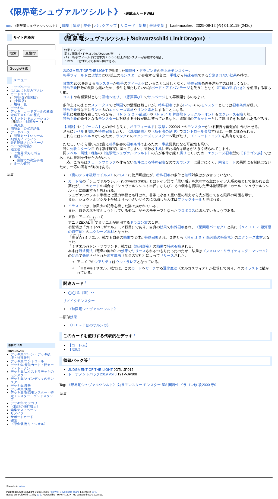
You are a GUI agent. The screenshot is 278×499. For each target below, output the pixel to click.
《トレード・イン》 (206, 136)
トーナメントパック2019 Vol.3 (92, 374)
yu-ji (39, 494)
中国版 (20, 100)
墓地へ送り (110, 97)
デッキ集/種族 (21, 385)
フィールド (79, 75)
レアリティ (103, 262)
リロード (127, 25)
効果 (163, 227)
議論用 (19, 156)
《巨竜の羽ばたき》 (231, 88)
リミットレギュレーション (30, 118)
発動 (85, 255)
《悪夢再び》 (133, 97)
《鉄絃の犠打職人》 (25, 406)
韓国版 (31, 97)
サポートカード (22, 416)
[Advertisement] (29, 257)
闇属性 (130, 71)
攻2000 (204, 385)
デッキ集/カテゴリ (24, 403)
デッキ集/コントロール (27, 361)
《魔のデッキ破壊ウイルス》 (91, 175)
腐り (183, 153)
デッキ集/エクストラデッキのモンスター (32, 373)
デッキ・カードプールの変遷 (32, 111)
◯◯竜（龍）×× (81, 293)
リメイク (17, 413)
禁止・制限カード (29, 121)
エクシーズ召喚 (231, 114)
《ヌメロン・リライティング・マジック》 (235, 251)
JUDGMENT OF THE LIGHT (85, 71)
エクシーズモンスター (151, 136)
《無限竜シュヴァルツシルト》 (126, 153)
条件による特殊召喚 (149, 162)
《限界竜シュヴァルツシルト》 (63, 11)
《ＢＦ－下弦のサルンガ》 (89, 325)
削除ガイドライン (24, 139)
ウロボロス (186, 210)
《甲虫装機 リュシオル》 (29, 424)
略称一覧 (20, 104)
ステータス (100, 105)
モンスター (129, 75)
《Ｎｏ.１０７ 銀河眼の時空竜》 (209, 237)
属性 (84, 153)
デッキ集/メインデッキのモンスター (32, 380)
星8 (164, 385)
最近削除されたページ (27, 142)
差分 (87, 25)
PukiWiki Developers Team (64, 492)
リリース (139, 251)
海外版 (19, 125)
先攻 (73, 149)
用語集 (15, 128)
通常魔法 (86, 251)
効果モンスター (130, 385)
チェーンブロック (102, 162)
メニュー (20, 80)
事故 (165, 144)
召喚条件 (239, 105)
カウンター (185, 162)
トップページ (20, 87)
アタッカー (202, 119)
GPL (94, 492)
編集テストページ (24, 409)
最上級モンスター (174, 71)
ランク (96, 110)
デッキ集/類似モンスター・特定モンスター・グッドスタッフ (32, 396)
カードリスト (20, 94)
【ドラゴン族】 (251, 153)
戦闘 (119, 105)
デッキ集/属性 (21, 389)
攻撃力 (96, 75)
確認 (14, 420)
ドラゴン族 (148, 71)
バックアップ (105, 25)
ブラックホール (190, 199)
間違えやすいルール (28, 135)
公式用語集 (32, 128)
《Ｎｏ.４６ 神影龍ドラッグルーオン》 (184, 114)
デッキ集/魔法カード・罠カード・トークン (32, 366)
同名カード (227, 162)
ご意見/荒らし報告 (27, 153)
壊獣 (91, 131)
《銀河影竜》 (142, 246)
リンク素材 (146, 110)
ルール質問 (22, 163)
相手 (66, 75)
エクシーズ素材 (121, 110)
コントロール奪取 (197, 131)
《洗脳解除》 (137, 131)
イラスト (75, 206)
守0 (213, 385)
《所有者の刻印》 (165, 131)
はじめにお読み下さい (27, 90)
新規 (142, 25)
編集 (66, 25)
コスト (68, 97)
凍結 (76, 25)
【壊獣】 (70, 127)
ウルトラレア (126, 262)
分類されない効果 (222, 75)
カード (94, 186)
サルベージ (156, 97)
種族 (94, 153)
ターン (86, 149)
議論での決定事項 (30, 160)
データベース (20, 132)
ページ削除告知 (22, 146)
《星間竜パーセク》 (211, 227)
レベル (188, 105)
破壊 (188, 175)
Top (8, 25)
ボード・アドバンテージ (170, 88)
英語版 (20, 97)
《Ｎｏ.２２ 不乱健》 (133, 114)
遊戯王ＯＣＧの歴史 (25, 115)
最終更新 (157, 25)
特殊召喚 (191, 75)
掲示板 (15, 149)
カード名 (75, 181)
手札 (173, 75)
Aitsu (22, 486)
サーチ (151, 268)
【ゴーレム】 (91, 127)
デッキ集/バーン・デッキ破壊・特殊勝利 (30, 355)
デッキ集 (17, 108)
